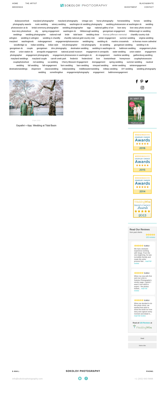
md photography (88, 45)
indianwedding (69, 69)
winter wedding (119, 65)
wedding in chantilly (52, 38)
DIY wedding (127, 69)
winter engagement (107, 38)
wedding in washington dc (104, 48)
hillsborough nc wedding (140, 31)
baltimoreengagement (118, 72)
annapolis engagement (47, 52)
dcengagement (99, 62)
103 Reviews (145, 323)
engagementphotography (78, 72)
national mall (56, 34)
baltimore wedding (127, 48)
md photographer (70, 45)
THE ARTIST (31, 3)
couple (30, 48)
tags (89, 28)
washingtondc (27, 41)
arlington (13, 38)
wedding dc (102, 41)
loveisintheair (110, 58)
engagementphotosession (67, 41)
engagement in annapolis (97, 52)
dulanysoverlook (22, 21)
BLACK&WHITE (147, 3)
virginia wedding (146, 38)
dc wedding (105, 45)
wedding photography (146, 69)
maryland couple (39, 58)
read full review (140, 316)
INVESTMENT (130, 7)
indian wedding (38, 45)
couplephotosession (143, 58)
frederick (74, 58)
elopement (36, 69)
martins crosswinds (120, 41)
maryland (13, 41)
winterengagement (138, 65)
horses (137, 21)
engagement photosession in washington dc (72, 55)
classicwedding (52, 69)
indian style (53, 45)
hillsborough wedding (89, 31)
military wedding (110, 69)
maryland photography (68, 21)
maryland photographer (44, 21)
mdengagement (45, 41)
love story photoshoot (22, 31)
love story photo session (140, 28)
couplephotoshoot (21, 62)
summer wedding (128, 38)
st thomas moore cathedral (144, 41)
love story (122, 28)
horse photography (105, 21)
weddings (17, 34)
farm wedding (67, 65)
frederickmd (87, 58)
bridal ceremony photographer (45, 28)
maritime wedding (122, 55)
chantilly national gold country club (79, 38)
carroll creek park (59, 58)
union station (135, 52)
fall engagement (50, 65)
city (37, 31)
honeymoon (125, 58)
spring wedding (116, 62)
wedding (42, 72)
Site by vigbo (83, 387)
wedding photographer (36, 34)
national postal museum (72, 52)
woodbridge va (20, 45)
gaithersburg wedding (143, 55)
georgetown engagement (114, 31)
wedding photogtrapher (73, 28)
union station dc (26, 52)
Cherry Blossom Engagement (75, 62)
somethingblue (56, 72)
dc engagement (103, 55)
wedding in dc (143, 45)
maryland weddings (20, 58)
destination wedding (80, 48)
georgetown (42, 48)
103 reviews (150, 237)
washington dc (70, 31)
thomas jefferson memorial (115, 34)
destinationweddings (18, 69)
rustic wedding (41, 24)
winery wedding (59, 24)
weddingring (88, 41)
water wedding (119, 52)
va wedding (53, 62)
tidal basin (78, 34)
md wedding (38, 62)
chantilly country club (140, 34)
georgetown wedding (123, 45)
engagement (99, 72)
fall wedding (33, 65)
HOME (15, 3)
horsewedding (123, 21)
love (98, 58)
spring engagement (51, 31)
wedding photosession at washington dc (124, 24)
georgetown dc (16, 48)
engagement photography (37, 55)
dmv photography (59, 48)
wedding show (93, 34)
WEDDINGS (17, 7)
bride (67, 34)
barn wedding (83, 65)
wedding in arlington (30, 38)
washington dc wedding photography (86, 24)
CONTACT (149, 7)
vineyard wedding (101, 65)
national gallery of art (104, 28)
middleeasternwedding (89, 69)
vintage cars (87, 21)
